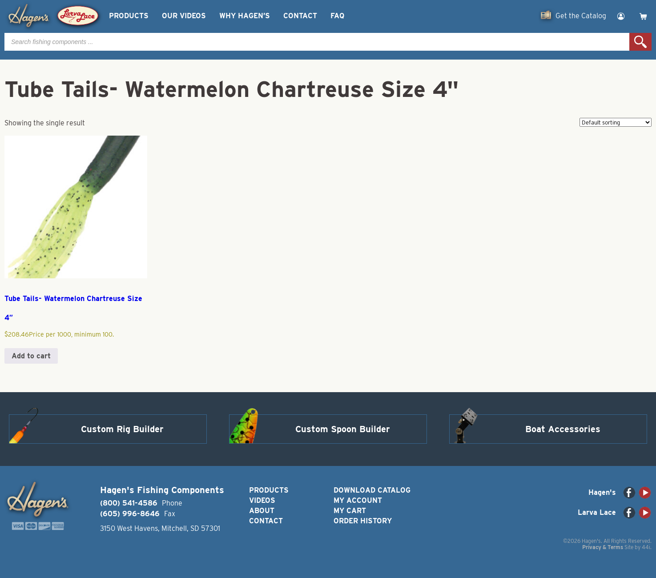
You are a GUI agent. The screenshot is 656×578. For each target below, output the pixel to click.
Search (640, 42)
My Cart (350, 510)
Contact (300, 16)
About (261, 510)
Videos (262, 500)
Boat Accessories (562, 429)
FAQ (337, 16)
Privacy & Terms (602, 547)
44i (646, 547)
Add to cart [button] (31, 356)
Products (129, 16)
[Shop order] (616, 122)
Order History (363, 521)
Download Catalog (372, 490)
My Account (358, 500)
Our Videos (184, 16)
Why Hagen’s (244, 16)
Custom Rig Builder (122, 429)
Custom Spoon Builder (342, 429)
